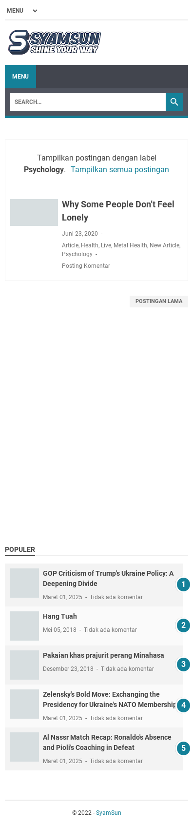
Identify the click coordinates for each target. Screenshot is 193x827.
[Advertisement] (96, 438)
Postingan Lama (158, 301)
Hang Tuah (60, 616)
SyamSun (108, 812)
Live (106, 245)
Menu (20, 76)
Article (70, 245)
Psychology (77, 254)
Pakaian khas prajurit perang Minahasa (103, 655)
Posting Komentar (86, 265)
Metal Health (130, 245)
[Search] (88, 102)
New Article (164, 245)
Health (89, 245)
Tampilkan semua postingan (120, 169)
